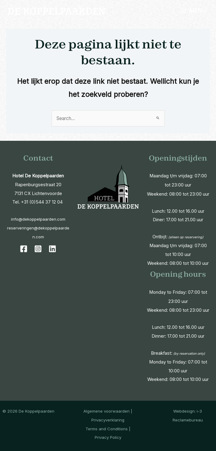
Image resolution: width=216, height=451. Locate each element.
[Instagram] (38, 249)
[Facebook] (23, 249)
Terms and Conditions (107, 428)
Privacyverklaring (107, 419)
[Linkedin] (52, 249)
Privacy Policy (108, 437)
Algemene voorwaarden (106, 411)
